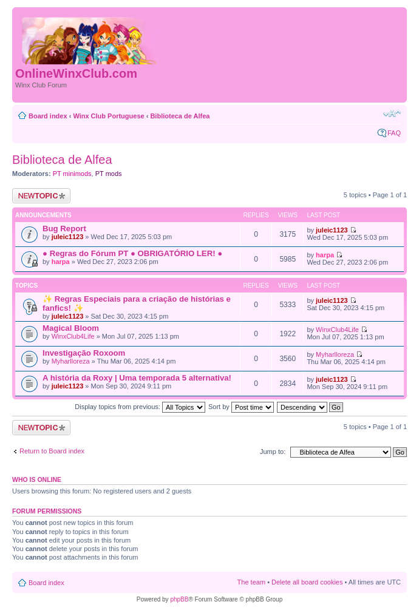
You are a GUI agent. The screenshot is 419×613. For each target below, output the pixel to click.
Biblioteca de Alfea (180, 116)
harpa (61, 261)
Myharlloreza (71, 361)
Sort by (241, 406)
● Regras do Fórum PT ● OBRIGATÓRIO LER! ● (132, 253)
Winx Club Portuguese (108, 116)
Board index (48, 116)
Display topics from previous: (140, 406)
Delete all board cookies (306, 582)
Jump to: (272, 451)
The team (251, 582)
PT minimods (72, 173)
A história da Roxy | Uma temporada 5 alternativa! (137, 377)
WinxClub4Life (73, 336)
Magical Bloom (71, 328)
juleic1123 (68, 236)
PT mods (108, 173)
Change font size (392, 113)
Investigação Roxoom (84, 352)
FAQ (394, 133)
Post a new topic (41, 195)
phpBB (179, 599)
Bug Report (64, 228)
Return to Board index (51, 451)
